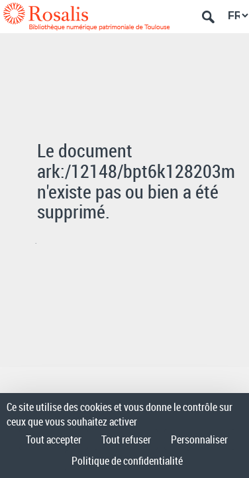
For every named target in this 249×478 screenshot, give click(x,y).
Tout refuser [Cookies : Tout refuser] (126, 439)
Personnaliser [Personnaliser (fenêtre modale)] (199, 439)
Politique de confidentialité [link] (127, 460)
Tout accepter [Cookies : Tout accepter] (53, 439)
